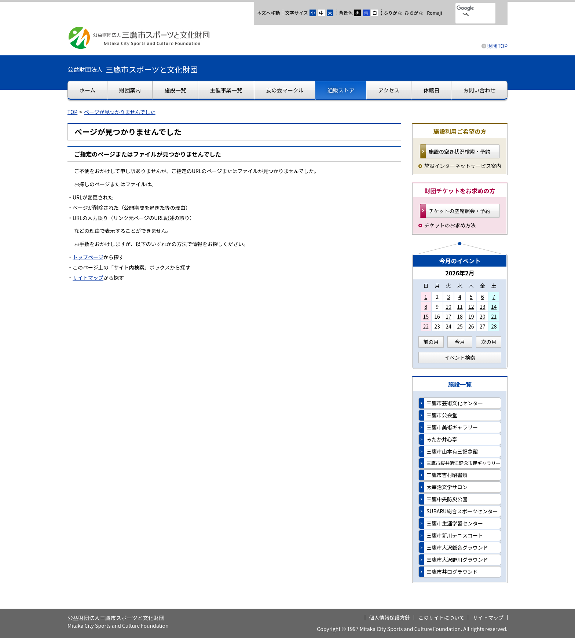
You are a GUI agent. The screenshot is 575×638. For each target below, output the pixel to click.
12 (471, 306)
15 (426, 316)
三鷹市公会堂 (441, 415)
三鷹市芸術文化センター (454, 403)
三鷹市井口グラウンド (452, 571)
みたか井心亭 (441, 439)
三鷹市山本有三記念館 (452, 451)
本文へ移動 (268, 12)
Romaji (434, 13)
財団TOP (497, 46)
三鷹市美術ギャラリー (452, 427)
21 (494, 316)
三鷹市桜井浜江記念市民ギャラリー (463, 462)
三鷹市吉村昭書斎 (447, 474)
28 (494, 326)
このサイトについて (441, 617)
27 (483, 326)
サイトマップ (88, 277)
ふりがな (393, 12)
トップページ (88, 257)
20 (483, 316)
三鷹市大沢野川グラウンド (457, 559)
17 (448, 316)
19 (471, 316)
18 (460, 316)
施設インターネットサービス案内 (462, 165)
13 (483, 306)
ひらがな (413, 13)
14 (494, 306)
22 (426, 326)
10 (448, 306)
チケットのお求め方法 (450, 225)
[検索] (466, 8)
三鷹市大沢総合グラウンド (457, 547)
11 (460, 306)
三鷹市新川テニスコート (454, 535)
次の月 (489, 341)
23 (437, 326)
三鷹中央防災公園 (447, 499)
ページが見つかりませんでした (119, 111)
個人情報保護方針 (389, 617)
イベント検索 (459, 357)
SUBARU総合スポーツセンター (462, 511)
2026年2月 (460, 272)
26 (471, 326)
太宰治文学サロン (447, 487)
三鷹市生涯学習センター (454, 523)
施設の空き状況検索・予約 (459, 151)
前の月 (431, 341)
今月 (460, 341)
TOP (72, 111)
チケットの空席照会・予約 (459, 210)
